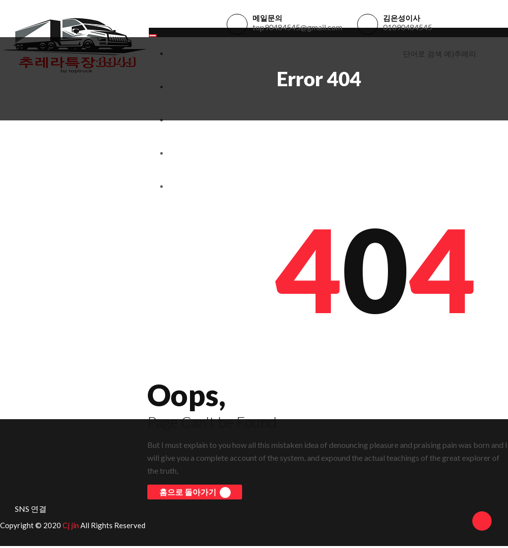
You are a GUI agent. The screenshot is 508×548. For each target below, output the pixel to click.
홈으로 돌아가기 (194, 494)
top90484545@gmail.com (297, 28)
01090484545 (407, 28)
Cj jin (71, 527)
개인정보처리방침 (197, 155)
